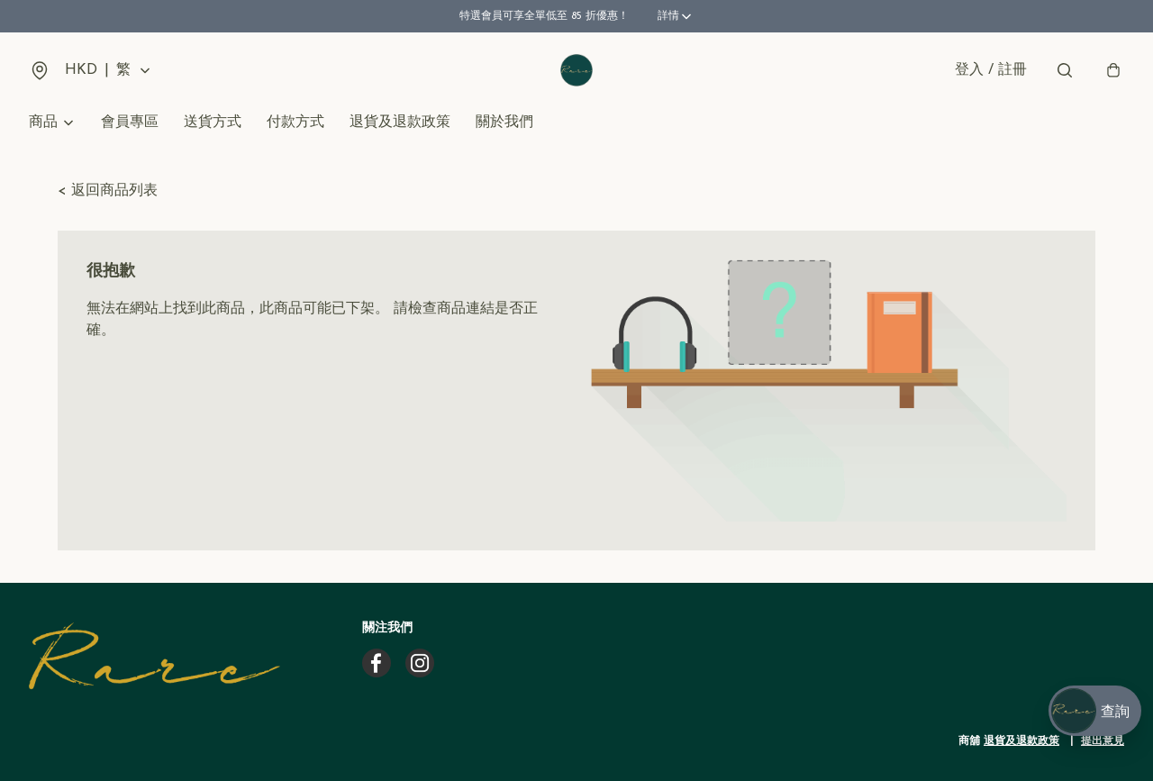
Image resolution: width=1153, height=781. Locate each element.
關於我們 (504, 122)
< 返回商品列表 (108, 191)
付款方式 (295, 122)
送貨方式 (212, 122)
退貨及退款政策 (400, 122)
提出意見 (1102, 741)
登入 (991, 70)
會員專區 (130, 122)
